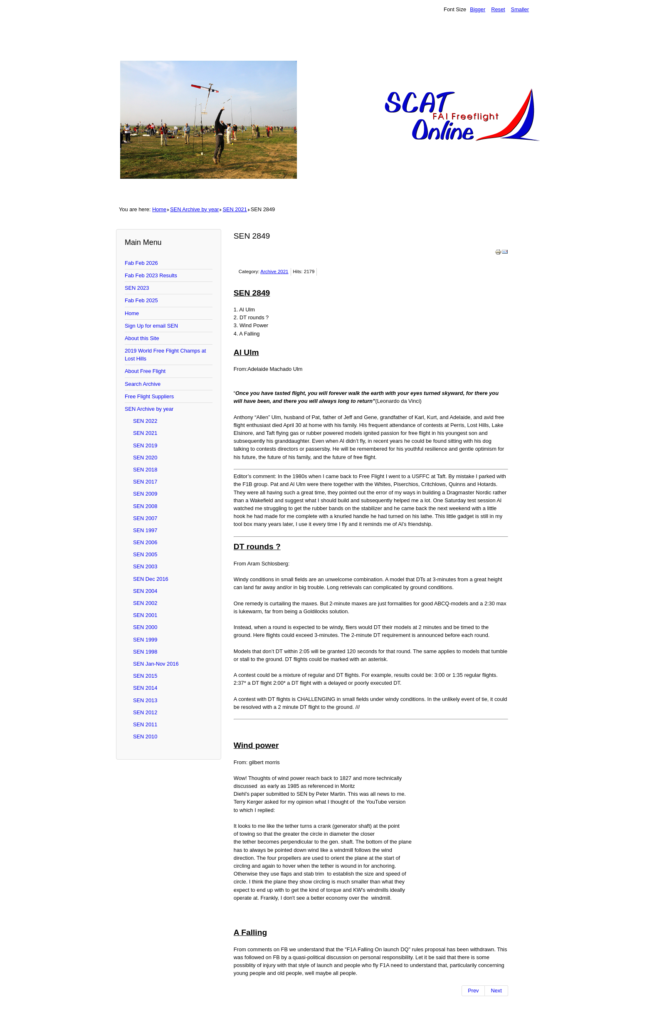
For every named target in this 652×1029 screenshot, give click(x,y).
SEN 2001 (145, 615)
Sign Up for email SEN (151, 326)
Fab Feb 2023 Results (151, 275)
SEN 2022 (145, 421)
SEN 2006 (145, 542)
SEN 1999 (145, 640)
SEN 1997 (145, 530)
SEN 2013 (145, 700)
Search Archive (143, 384)
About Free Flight (145, 371)
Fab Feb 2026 (141, 263)
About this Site (142, 338)
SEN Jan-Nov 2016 (156, 664)
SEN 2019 (145, 445)
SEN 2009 (145, 494)
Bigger (477, 9)
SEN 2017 (145, 482)
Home (159, 209)
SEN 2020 (145, 457)
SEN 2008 (145, 506)
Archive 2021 (274, 271)
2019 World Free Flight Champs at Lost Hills (165, 355)
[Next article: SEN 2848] (496, 990)
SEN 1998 (145, 652)
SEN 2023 (137, 288)
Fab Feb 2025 (141, 300)
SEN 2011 (145, 724)
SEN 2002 (145, 603)
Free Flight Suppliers (149, 396)
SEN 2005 (145, 554)
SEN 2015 (145, 676)
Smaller (520, 9)
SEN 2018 (145, 469)
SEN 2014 (145, 688)
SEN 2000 (145, 627)
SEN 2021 (234, 209)
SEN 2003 (145, 566)
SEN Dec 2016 (150, 579)
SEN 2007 (145, 518)
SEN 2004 (145, 591)
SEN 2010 (145, 736)
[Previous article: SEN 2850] (473, 990)
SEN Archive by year (194, 209)
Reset (498, 9)
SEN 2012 (145, 712)
